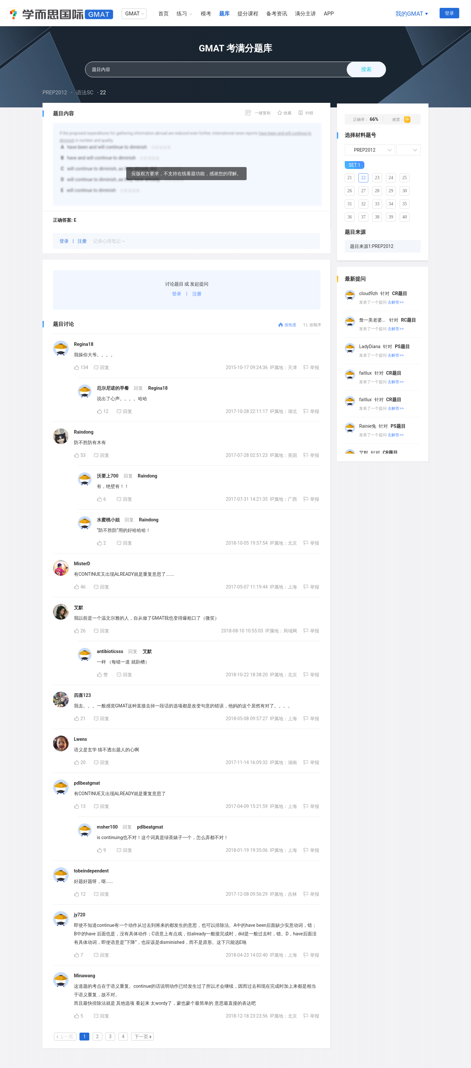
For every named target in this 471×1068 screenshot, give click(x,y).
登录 (449, 13)
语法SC (84, 92)
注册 (83, 241)
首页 (163, 13)
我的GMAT (409, 13)
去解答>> (396, 302)
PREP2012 (55, 92)
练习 (182, 13)
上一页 (64, 1036)
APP (329, 13)
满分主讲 (305, 13)
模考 (206, 13)
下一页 (142, 1036)
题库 (224, 13)
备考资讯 (276, 13)
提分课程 (247, 13)
